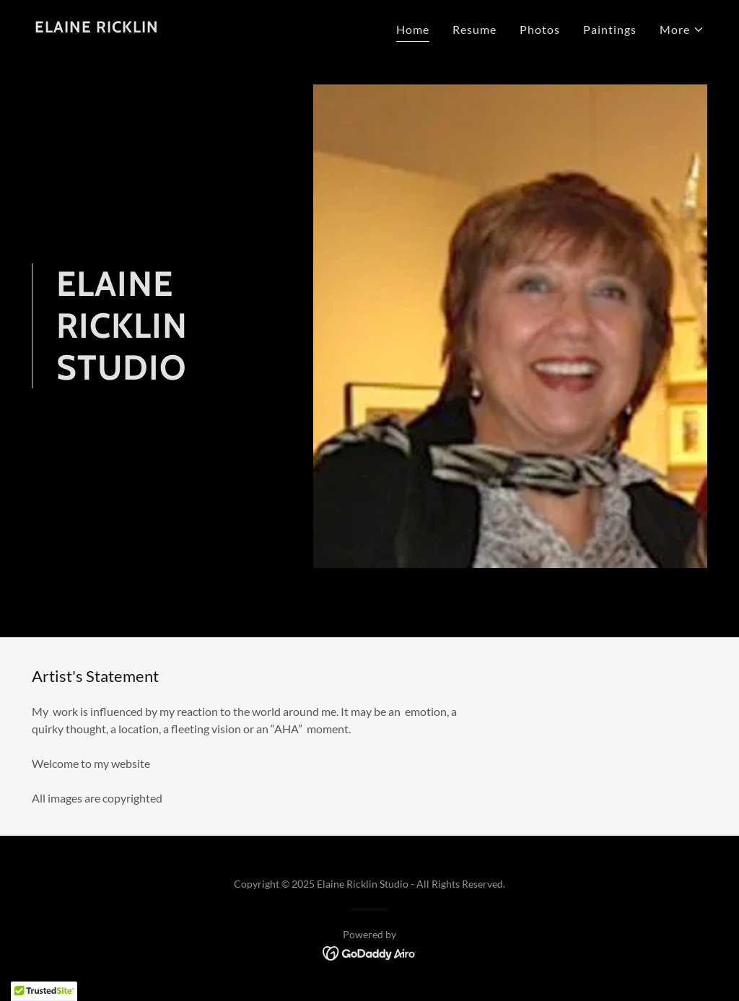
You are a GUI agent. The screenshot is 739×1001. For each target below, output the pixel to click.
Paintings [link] (610, 29)
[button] (682, 29)
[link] (97, 28)
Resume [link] (474, 29)
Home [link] (412, 29)
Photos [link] (540, 29)
